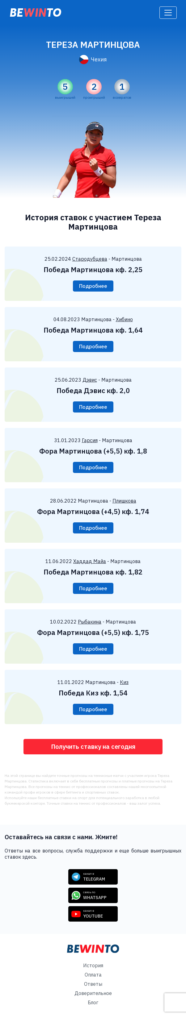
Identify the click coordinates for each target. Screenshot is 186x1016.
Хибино (124, 319)
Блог (93, 1002)
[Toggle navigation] (168, 12)
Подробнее (93, 286)
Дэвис (89, 380)
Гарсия (90, 440)
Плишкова (124, 501)
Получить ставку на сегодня (93, 746)
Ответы (93, 984)
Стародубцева (89, 259)
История (93, 965)
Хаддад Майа (89, 561)
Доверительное (93, 993)
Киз (124, 682)
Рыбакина (89, 622)
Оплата (93, 975)
